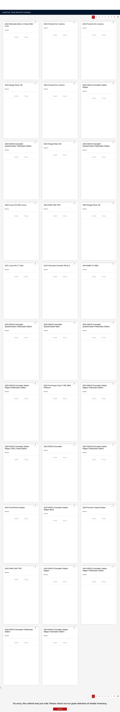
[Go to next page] (114, 17)
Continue (59, 709)
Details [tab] (16, 37)
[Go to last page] (118, 17)
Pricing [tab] (26, 37)
